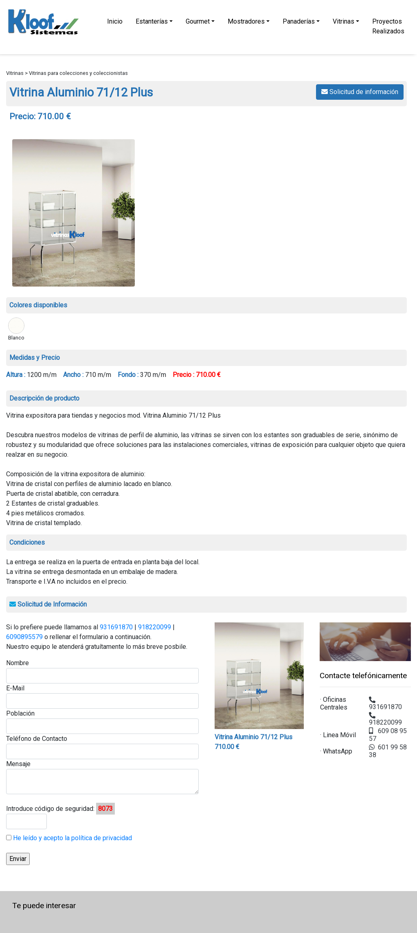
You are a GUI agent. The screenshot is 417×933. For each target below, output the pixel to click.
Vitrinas (343, 21)
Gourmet (198, 21)
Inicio (115, 21)
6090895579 (24, 637)
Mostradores (246, 21)
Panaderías (299, 21)
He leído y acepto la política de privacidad (71, 838)
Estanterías (152, 21)
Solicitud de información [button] (359, 92)
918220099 (154, 627)
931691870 (116, 627)
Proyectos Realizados (388, 26)
